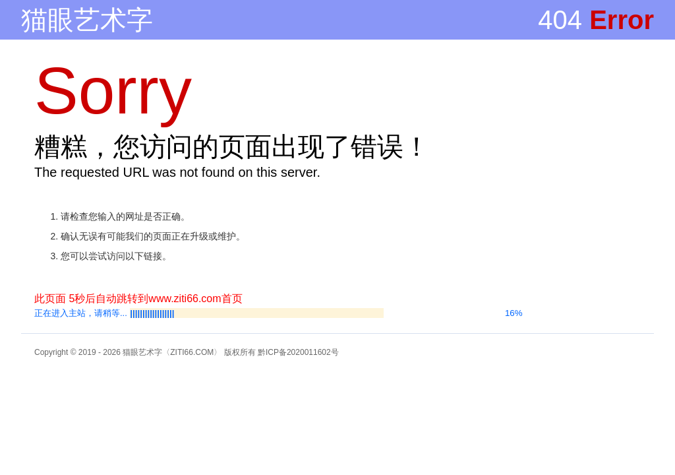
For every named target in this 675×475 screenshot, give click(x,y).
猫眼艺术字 (87, 19)
